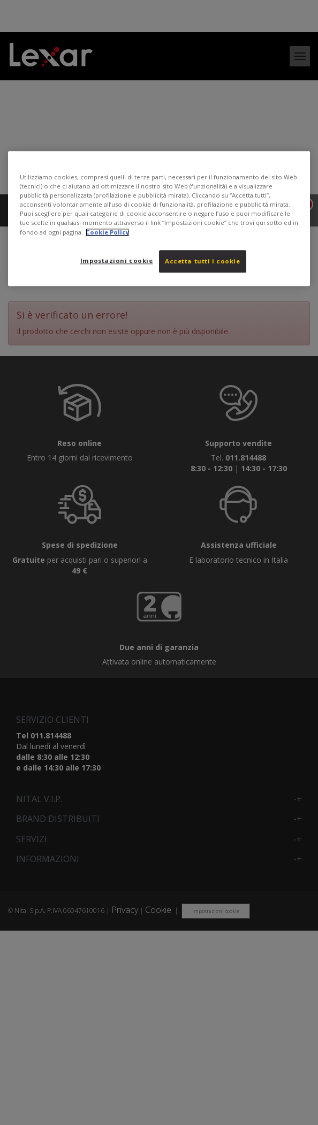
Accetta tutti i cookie (202, 261)
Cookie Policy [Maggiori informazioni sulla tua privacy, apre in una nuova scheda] (107, 232)
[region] (159, 218)
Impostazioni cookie (116, 260)
